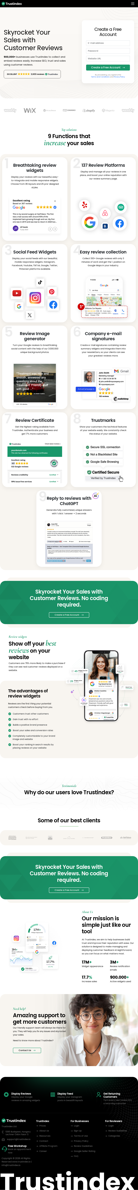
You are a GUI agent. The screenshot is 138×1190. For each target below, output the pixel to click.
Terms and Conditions (100, 77)
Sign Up (78, 1130)
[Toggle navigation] (132, 3)
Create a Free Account (106, 67)
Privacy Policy (119, 77)
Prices (42, 1125)
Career (43, 1151)
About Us (44, 1130)
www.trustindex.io (21, 1162)
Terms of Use (81, 1136)
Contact (43, 1141)
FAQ (76, 1156)
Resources (44, 1136)
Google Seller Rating (84, 1151)
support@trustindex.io (18, 1139)
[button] (32, 74)
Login (76, 1125)
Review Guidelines (83, 1146)
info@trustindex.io (11, 1165)
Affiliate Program (48, 1146)
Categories (114, 1136)
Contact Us (25, 1050)
